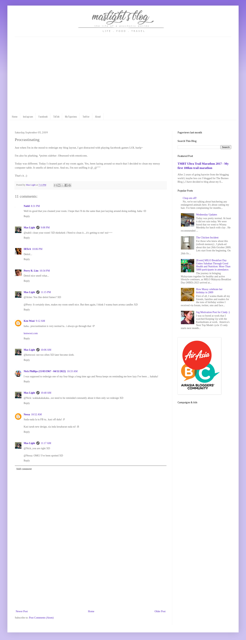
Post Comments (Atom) (41, 617)
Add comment (24, 469)
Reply (27, 216)
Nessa (27, 414)
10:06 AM (46, 349)
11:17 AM (46, 443)
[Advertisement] (90, 581)
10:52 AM (36, 414)
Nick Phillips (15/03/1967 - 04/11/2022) (45, 371)
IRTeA (27, 249)
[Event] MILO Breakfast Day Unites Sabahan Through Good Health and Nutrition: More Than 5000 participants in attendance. (213, 265)
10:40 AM (46, 392)
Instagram (28, 116)
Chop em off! (190, 198)
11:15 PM (46, 292)
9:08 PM (45, 227)
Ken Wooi (29, 321)
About (98, 116)
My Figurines (71, 116)
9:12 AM (40, 321)
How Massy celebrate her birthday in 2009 (209, 291)
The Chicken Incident (207, 237)
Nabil (27, 206)
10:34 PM (45, 270)
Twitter (86, 116)
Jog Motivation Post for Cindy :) (213, 312)
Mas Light (29, 227)
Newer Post (22, 611)
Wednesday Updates (206, 214)
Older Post (160, 611)
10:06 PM (37, 249)
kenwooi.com (31, 333)
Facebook (43, 116)
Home (14, 116)
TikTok (56, 116)
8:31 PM (35, 206)
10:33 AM (72, 371)
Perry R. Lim (31, 270)
